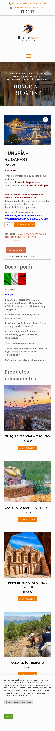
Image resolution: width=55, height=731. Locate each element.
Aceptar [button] (9, 717)
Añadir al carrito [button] (27, 448)
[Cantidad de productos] (8, 224)
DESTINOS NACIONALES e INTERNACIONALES (28, 75)
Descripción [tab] (16, 249)
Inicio (12, 73)
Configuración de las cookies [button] (18, 702)
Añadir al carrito (24, 225)
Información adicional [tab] (22, 256)
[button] (45, 119)
